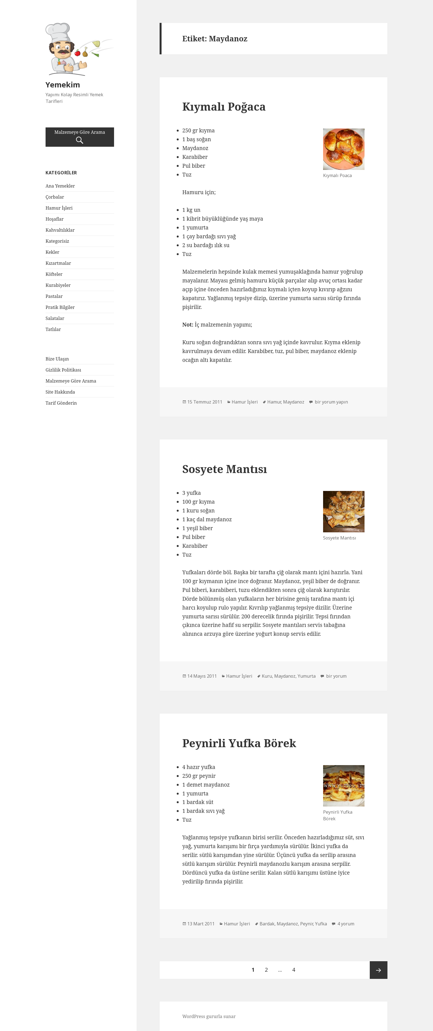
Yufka (321, 924)
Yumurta (307, 676)
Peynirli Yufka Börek (239, 743)
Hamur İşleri (59, 208)
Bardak (267, 924)
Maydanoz (293, 402)
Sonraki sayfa (378, 970)
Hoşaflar (55, 219)
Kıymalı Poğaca (224, 106)
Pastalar (54, 296)
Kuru (267, 676)
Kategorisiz (57, 241)
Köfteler (54, 274)
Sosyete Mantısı (224, 468)
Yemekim (63, 84)
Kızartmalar (58, 263)
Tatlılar (53, 329)
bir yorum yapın (331, 402)
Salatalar (55, 318)
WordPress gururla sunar (209, 1016)
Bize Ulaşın (57, 359)
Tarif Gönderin (61, 403)
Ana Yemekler (60, 186)
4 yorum (345, 924)
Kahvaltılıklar (60, 230)
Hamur (274, 402)
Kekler (52, 252)
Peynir (306, 924)
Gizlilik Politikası (63, 370)
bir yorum (336, 676)
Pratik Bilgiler (60, 307)
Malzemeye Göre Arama (80, 137)
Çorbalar (55, 197)
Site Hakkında (60, 392)
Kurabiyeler (58, 285)
